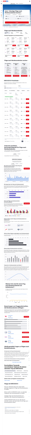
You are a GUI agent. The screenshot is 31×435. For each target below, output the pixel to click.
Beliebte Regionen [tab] (19, 370)
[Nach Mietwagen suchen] (1, 7)
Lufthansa (9, 331)
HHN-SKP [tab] (17, 163)
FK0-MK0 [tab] (13, 163)
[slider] (30, 88)
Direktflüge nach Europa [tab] (17, 376)
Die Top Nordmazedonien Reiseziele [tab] (10, 370)
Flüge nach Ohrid (19, 380)
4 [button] (27, 141)
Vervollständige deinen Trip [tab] (9, 374)
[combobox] (20, 14)
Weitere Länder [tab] (25, 376)
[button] (1, 1)
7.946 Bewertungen (11, 333)
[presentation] (21, 12)
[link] (8, 76)
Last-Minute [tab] (21, 33)
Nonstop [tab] (17, 32)
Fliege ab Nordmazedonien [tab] (9, 372)
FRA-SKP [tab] (21, 163)
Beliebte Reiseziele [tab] (17, 374)
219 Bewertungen (10, 342)
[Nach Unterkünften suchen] (1, 5)
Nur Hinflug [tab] (26, 33)
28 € (6, 11)
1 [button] (22, 141)
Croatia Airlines (10, 315)
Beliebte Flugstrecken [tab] (25, 374)
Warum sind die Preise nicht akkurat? (17, 413)
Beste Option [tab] (12, 33)
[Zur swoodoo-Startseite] (5, 1)
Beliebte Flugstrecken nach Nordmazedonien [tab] (20, 372)
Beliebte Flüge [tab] (26, 370)
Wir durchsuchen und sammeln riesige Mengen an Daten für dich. (17, 411)
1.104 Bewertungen (11, 338)
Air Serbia (9, 340)
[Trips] (1, 13)
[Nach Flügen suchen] (1, 4)
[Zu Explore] (1, 10)
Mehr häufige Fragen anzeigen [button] (17, 362)
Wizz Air (9, 335)
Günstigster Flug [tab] (6, 33)
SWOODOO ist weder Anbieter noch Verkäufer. (17, 410)
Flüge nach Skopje (7, 380)
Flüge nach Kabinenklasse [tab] (8, 376)
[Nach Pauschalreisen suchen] (1, 9)
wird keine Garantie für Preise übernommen (10, 407)
